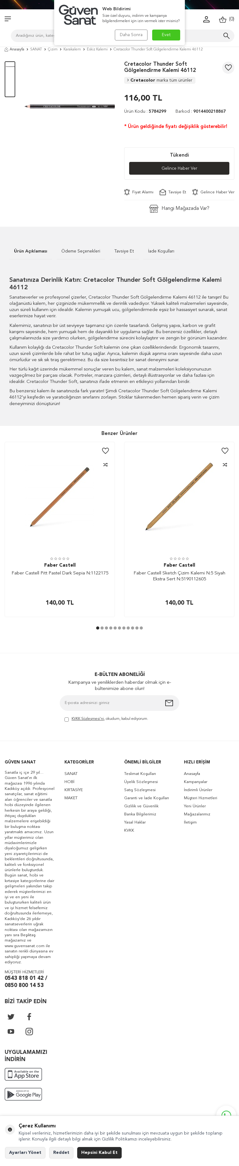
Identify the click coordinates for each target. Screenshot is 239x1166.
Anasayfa (14, 49)
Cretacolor (159, 80)
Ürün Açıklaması (30, 251)
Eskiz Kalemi (97, 49)
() (226, 19)
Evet (166, 35)
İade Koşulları (161, 251)
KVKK (129, 830)
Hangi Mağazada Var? (179, 209)
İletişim (190, 822)
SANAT (36, 49)
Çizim (53, 49)
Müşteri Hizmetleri (200, 798)
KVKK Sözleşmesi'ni (88, 719)
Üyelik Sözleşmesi (141, 782)
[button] (97, 628)
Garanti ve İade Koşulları (146, 798)
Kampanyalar (195, 782)
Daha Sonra (131, 35)
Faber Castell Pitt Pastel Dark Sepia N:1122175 (60, 573)
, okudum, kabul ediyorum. (106, 719)
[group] (70, 106)
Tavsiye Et (173, 192)
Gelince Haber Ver (179, 168)
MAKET (70, 798)
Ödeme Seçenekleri (80, 251)
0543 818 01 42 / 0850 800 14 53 (26, 982)
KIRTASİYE (73, 790)
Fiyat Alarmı (138, 192)
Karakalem (72, 49)
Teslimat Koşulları (140, 774)
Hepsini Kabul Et (99, 1152)
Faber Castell (60, 565)
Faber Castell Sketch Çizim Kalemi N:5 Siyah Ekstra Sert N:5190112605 (179, 576)
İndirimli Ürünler (198, 790)
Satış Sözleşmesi (140, 790)
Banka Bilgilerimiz (140, 814)
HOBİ (69, 782)
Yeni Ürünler (195, 806)
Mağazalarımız (197, 814)
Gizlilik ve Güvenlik (141, 806)
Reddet (61, 1152)
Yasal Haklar (135, 822)
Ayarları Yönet (25, 1152)
